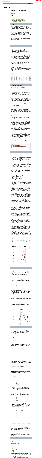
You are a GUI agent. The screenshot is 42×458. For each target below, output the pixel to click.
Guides (30, 3)
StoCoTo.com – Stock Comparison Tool (6, 3)
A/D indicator (13, 444)
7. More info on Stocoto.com (14, 22)
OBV (12, 448)
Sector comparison (18, 3)
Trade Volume (13, 450)
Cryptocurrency (22, 3)
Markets (13, 440)
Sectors (12, 441)
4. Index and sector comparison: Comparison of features (18, 19)
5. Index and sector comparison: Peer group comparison (18, 20)
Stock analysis (26, 3)
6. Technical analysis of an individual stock (16, 21)
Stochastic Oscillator (14, 449)
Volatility (13, 451)
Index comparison (13, 3)
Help (32, 3)
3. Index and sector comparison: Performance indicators (18, 18)
